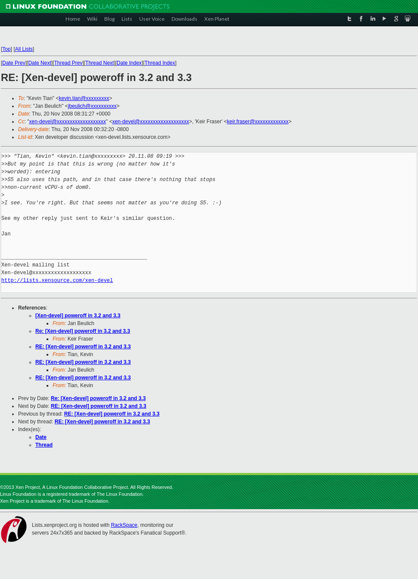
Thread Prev (68, 63)
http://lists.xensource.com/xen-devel (57, 280)
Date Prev (13, 63)
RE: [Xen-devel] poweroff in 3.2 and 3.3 (83, 347)
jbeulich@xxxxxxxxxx (92, 106)
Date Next (39, 63)
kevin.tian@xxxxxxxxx (84, 98)
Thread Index (160, 63)
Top (6, 49)
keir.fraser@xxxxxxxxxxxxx (258, 122)
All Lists (24, 49)
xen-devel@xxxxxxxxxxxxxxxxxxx (67, 122)
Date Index (129, 63)
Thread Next (99, 63)
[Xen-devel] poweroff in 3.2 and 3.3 (77, 316)
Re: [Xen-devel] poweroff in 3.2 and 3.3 (82, 331)
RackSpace (124, 525)
